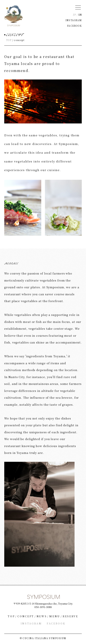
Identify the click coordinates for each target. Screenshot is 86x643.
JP (74, 14)
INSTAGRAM (73, 20)
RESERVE (70, 616)
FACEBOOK (74, 25)
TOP (8, 40)
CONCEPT (25, 616)
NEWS (42, 616)
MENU (54, 616)
